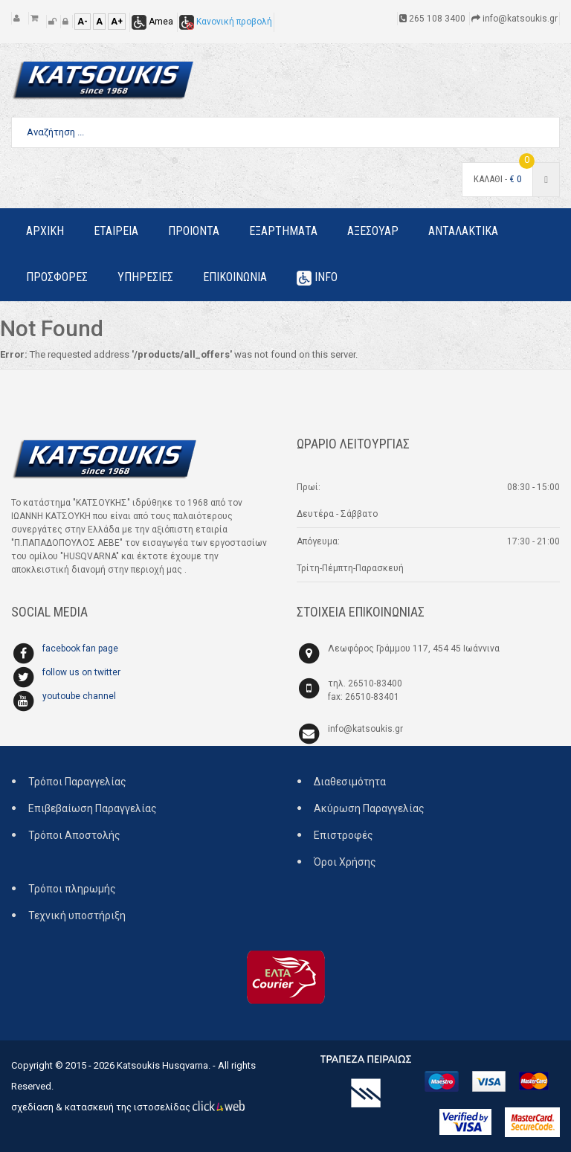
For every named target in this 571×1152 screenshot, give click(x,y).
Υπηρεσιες (145, 277)
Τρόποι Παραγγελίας (77, 782)
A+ (117, 21)
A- (82, 21)
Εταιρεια (116, 231)
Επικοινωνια (235, 277)
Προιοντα (193, 231)
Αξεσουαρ (373, 231)
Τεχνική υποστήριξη (77, 915)
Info (317, 278)
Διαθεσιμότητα (350, 782)
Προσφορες (57, 277)
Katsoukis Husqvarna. (163, 1065)
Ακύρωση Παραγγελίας (369, 808)
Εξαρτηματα (283, 231)
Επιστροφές (343, 835)
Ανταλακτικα (463, 231)
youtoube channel (79, 696)
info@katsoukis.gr (365, 729)
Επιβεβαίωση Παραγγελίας (92, 808)
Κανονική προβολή (225, 21)
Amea (152, 21)
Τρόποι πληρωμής (72, 889)
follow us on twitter (81, 672)
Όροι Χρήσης (345, 862)
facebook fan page (80, 648)
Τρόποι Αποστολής (74, 835)
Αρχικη (45, 231)
